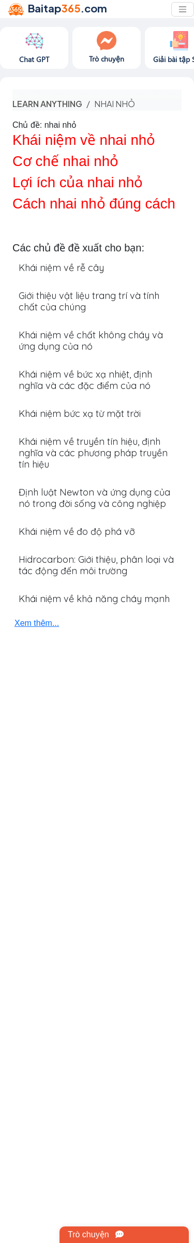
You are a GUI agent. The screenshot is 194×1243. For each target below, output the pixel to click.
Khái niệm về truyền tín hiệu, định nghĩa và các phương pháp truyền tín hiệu (93, 453)
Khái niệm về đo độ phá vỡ (77, 531)
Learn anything (47, 103)
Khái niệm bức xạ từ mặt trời (80, 414)
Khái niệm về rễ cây (61, 268)
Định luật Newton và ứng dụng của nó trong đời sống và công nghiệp (94, 498)
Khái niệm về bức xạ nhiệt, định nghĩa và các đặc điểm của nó (85, 380)
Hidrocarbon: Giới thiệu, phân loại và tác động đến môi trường (96, 565)
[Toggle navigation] (182, 9)
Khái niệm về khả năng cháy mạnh (94, 599)
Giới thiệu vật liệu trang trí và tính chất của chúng (89, 301)
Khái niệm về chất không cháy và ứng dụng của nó (91, 340)
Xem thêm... (36, 623)
